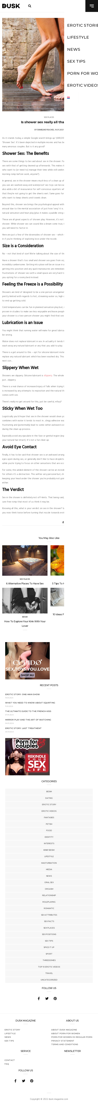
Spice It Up (49, 947)
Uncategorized (49, 980)
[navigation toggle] (91, 6)
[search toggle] (29, 6)
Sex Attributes (49, 915)
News (49, 876)
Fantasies (49, 817)
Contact (9, 1060)
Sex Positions (49, 934)
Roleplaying (49, 902)
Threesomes (49, 960)
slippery (48, 375)
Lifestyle (49, 856)
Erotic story (49, 804)
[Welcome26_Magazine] (27, 775)
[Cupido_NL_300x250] (27, 679)
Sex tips (49, 941)
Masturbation (49, 863)
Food (49, 830)
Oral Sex (49, 882)
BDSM (49, 791)
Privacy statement (62, 1041)
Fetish (49, 824)
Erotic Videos (49, 811)
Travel (49, 973)
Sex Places (49, 928)
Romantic (49, 908)
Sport (49, 954)
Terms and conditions (64, 1044)
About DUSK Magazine (64, 1029)
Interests (49, 843)
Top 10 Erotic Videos (49, 967)
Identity (49, 837)
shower (74, 264)
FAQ (6, 1064)
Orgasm (49, 889)
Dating (49, 798)
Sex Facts (49, 921)
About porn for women (65, 1033)
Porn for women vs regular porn (71, 1037)
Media (49, 869)
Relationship (49, 895)
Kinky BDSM (49, 850)
